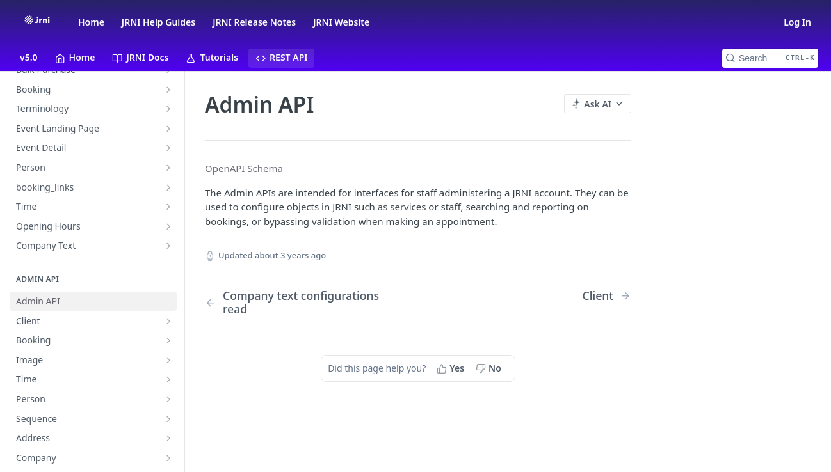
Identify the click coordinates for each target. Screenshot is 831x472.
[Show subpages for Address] (168, 438)
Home (91, 22)
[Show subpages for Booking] (168, 89)
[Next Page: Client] (606, 296)
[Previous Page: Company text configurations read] (296, 302)
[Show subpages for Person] (168, 167)
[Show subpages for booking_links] (168, 187)
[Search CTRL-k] (770, 58)
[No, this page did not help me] (489, 367)
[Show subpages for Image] (168, 360)
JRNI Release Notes (254, 22)
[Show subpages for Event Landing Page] (168, 128)
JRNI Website (341, 22)
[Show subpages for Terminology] (168, 109)
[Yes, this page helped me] (451, 367)
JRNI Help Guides (158, 22)
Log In (797, 22)
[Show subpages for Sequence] (168, 419)
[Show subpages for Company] (168, 458)
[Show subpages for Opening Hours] (168, 226)
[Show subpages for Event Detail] (168, 148)
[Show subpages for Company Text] (168, 245)
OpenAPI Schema (244, 168)
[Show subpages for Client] (168, 321)
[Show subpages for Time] (168, 206)
